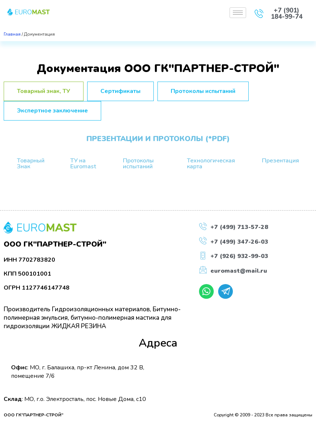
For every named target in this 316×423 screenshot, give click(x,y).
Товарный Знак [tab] (31, 164)
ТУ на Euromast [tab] (83, 164)
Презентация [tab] (280, 161)
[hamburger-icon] (238, 12)
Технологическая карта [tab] (211, 164)
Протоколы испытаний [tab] (138, 164)
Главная (12, 34)
